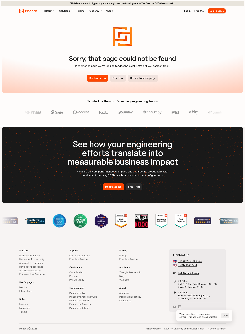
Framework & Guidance (32, 274)
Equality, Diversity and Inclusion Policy (184, 328)
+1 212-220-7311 (187, 265)
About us (124, 293)
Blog (121, 276)
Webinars (124, 280)
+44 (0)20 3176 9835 (190, 261)
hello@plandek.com (188, 273)
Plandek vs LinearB (79, 300)
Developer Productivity (31, 259)
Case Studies (76, 272)
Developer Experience (31, 266)
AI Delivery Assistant (30, 270)
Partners (73, 276)
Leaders (23, 304)
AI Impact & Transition (31, 263)
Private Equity (76, 280)
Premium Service (78, 259)
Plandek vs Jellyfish (79, 308)
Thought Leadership (130, 272)
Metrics (23, 287)
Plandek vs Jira (77, 293)
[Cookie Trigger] (217, 328)
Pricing (123, 255)
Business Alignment (29, 255)
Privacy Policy (153, 328)
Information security (130, 296)
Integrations (25, 291)
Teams (23, 311)
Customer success (79, 255)
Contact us (125, 300)
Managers (24, 308)
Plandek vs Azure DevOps (83, 296)
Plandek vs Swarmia (80, 304)
